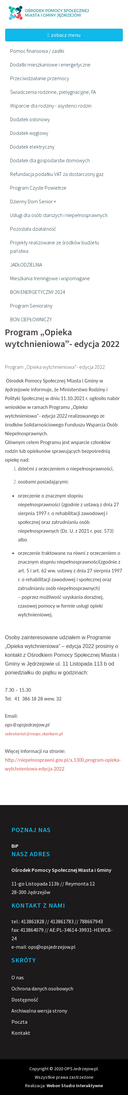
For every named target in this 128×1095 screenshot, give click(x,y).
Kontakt (20, 1033)
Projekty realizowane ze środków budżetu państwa (54, 246)
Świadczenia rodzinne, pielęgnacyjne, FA (53, 92)
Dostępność (24, 999)
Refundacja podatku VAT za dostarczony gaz (57, 174)
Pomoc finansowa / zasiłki (37, 51)
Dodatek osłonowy (30, 119)
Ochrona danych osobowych (42, 988)
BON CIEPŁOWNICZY (31, 319)
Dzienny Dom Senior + (33, 201)
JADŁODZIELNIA (26, 264)
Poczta (19, 1021)
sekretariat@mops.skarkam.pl (34, 734)
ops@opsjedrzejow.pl (52, 947)
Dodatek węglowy (29, 133)
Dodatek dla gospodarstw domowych (50, 160)
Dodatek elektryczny (32, 146)
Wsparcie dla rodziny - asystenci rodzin (51, 105)
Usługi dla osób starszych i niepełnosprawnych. (59, 215)
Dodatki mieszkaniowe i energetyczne (50, 64)
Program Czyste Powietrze (38, 187)
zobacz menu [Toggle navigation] (64, 35)
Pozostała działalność (33, 228)
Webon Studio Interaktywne (75, 1085)
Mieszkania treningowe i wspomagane (50, 278)
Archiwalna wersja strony (39, 1010)
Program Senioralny (31, 305)
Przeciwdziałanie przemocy (39, 78)
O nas (17, 977)
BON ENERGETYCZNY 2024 (37, 292)
